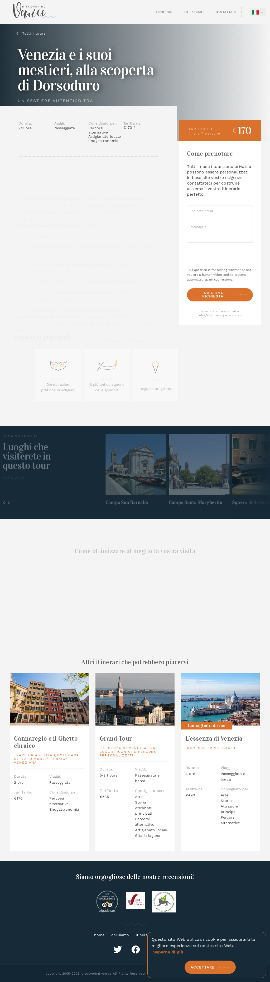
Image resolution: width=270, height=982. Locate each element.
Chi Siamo (194, 12)
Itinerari (164, 12)
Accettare (202, 967)
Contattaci (225, 12)
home (99, 935)
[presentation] (220, 255)
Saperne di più (168, 952)
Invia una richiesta (212, 294)
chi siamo (120, 935)
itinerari (143, 935)
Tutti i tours (36, 33)
